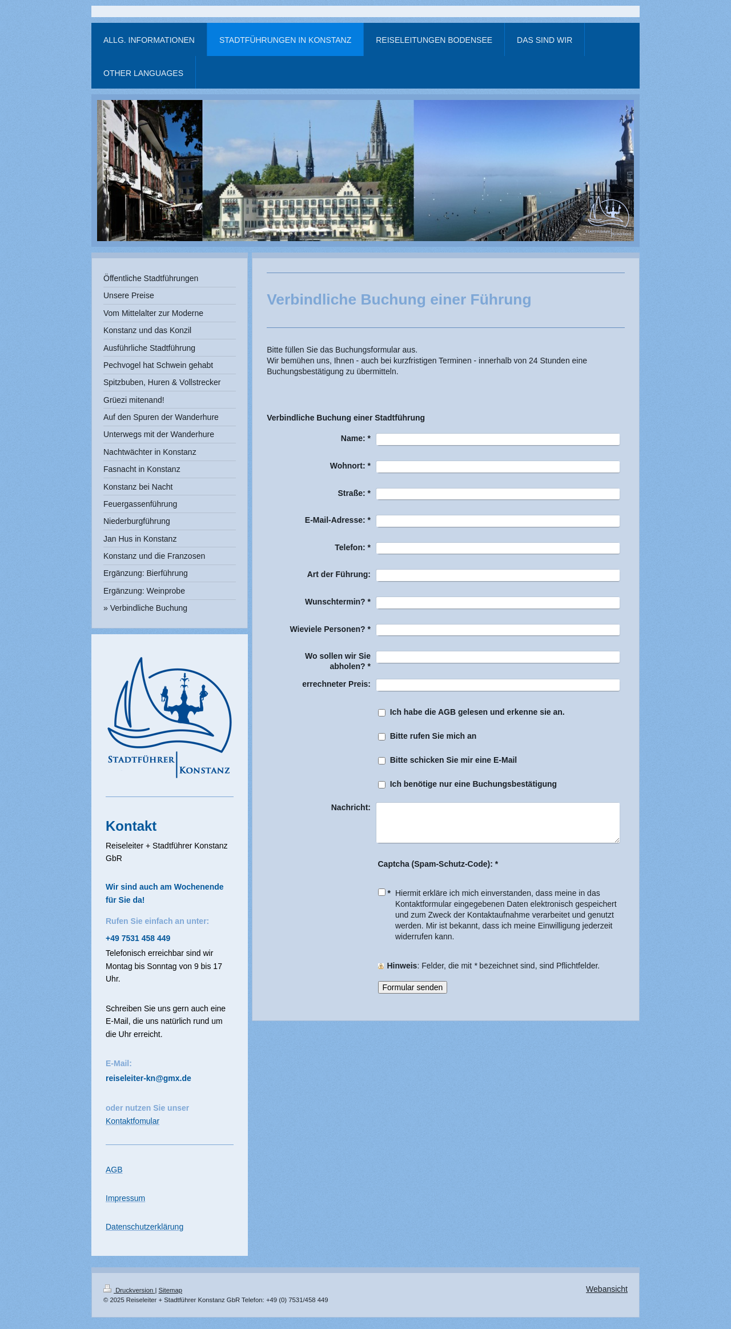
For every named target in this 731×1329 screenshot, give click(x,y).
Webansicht (607, 1289)
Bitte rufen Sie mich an (433, 735)
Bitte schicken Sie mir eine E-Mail (453, 759)
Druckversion (129, 1290)
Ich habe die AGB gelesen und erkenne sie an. (477, 711)
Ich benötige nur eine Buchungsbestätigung (473, 783)
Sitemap (171, 1290)
